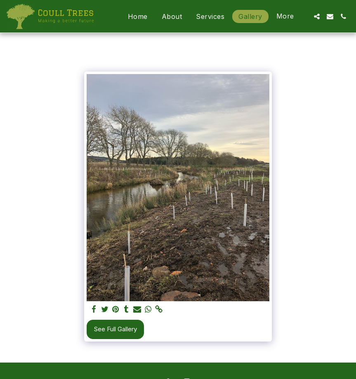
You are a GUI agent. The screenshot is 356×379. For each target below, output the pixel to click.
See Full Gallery (115, 329)
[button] (317, 16)
